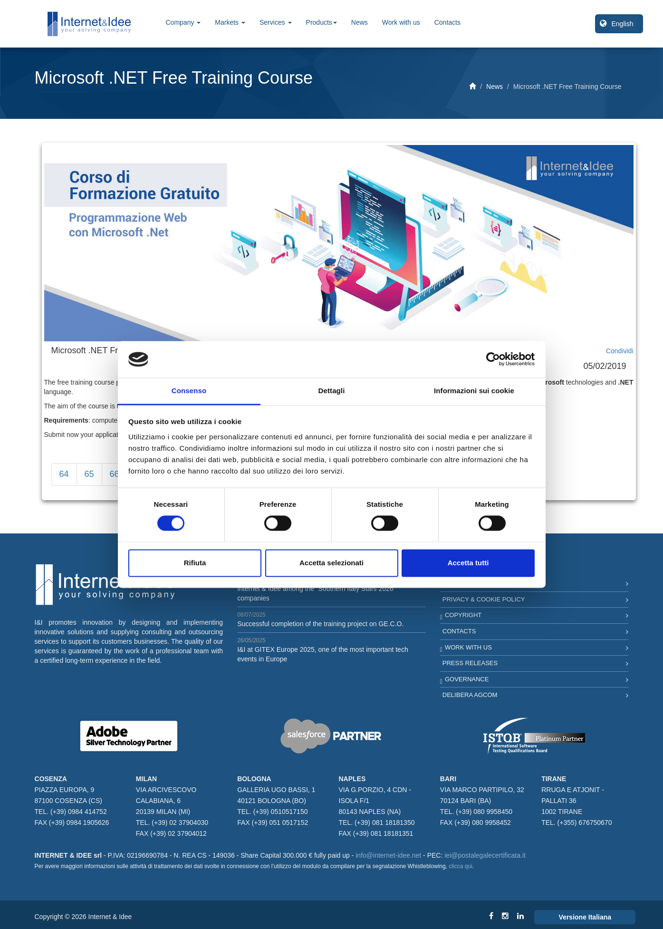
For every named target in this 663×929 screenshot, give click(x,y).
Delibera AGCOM (470, 694)
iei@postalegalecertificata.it (485, 855)
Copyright (463, 615)
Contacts (447, 22)
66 (114, 474)
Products (321, 22)
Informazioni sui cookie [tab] (474, 391)
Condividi (620, 351)
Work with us (401, 22)
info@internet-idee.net (388, 855)
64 (64, 474)
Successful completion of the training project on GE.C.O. (320, 624)
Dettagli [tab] (331, 391)
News (359, 22)
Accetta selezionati (331, 563)
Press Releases (470, 663)
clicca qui (460, 866)
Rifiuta (195, 563)
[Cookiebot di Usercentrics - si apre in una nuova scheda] (493, 359)
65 (89, 474)
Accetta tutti (468, 563)
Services (275, 22)
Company (183, 22)
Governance (467, 679)
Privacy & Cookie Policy (483, 599)
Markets (230, 22)
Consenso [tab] (189, 391)
